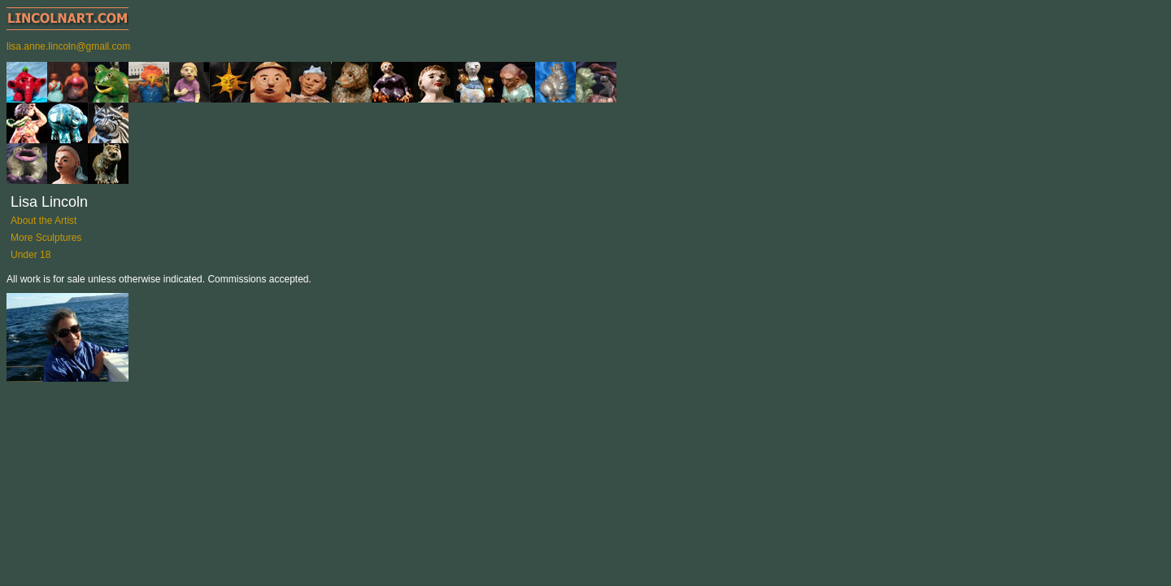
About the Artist (43, 220)
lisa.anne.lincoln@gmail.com (68, 46)
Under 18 (30, 254)
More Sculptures (46, 237)
